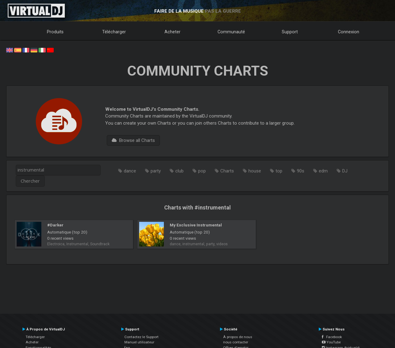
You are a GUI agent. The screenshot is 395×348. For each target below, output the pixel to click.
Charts (227, 171)
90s (300, 171)
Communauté (231, 31)
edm (323, 171)
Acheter (172, 31)
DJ (344, 171)
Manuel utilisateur (139, 342)
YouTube (331, 342)
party (156, 171)
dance (130, 171)
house (254, 171)
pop (202, 171)
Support (290, 31)
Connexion (348, 31)
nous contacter (235, 342)
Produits (55, 31)
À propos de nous (237, 337)
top (279, 171)
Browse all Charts (133, 140)
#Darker (55, 224)
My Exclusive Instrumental (196, 224)
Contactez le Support (141, 337)
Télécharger (114, 31)
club (179, 171)
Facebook (332, 337)
